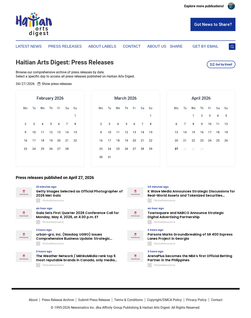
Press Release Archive (58, 300)
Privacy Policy (196, 300)
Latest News (29, 46)
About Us (156, 46)
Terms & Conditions (128, 300)
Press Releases (65, 46)
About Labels (102, 46)
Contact (132, 46)
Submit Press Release (94, 300)
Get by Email (221, 64)
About (33, 300)
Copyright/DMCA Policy (164, 300)
